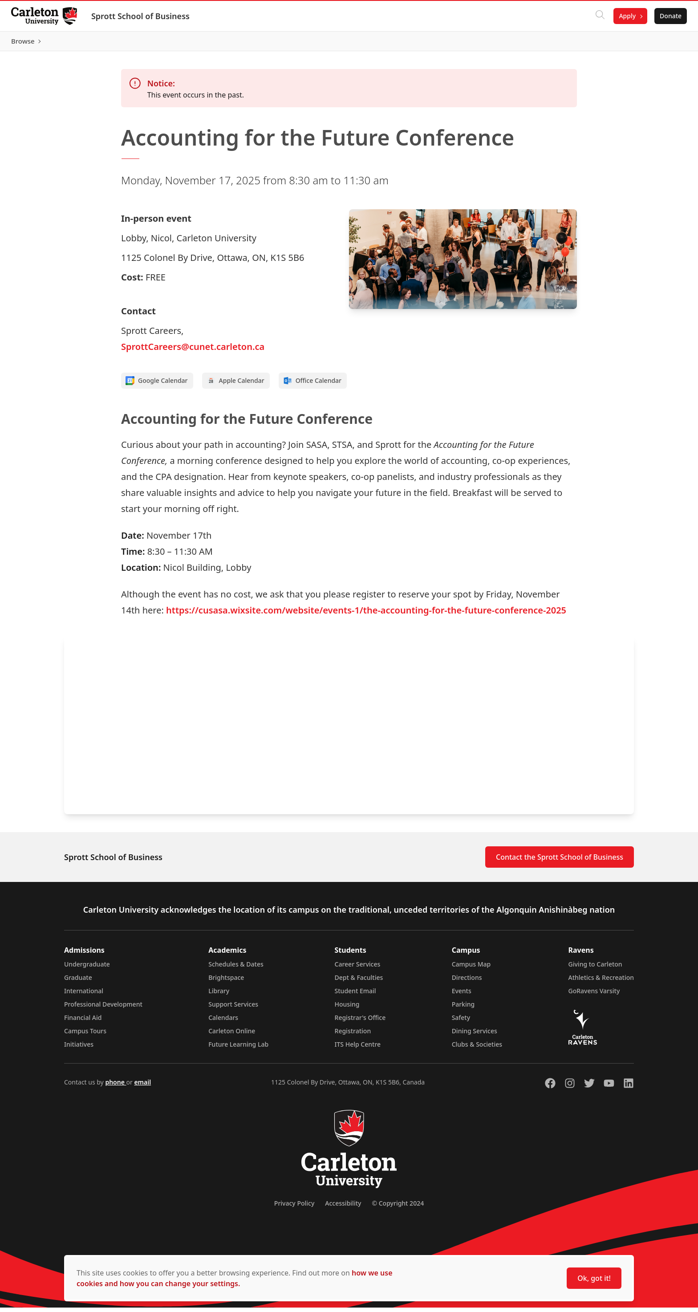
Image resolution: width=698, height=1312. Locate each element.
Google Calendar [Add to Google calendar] (157, 385)
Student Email (355, 995)
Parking (463, 1008)
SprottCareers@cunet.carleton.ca (192, 351)
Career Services (358, 968)
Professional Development (103, 1008)
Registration (353, 1035)
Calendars (223, 1022)
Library (218, 995)
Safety (461, 1022)
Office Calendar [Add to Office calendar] (312, 385)
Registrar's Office (360, 1022)
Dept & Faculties (359, 982)
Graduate (78, 982)
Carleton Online (231, 1035)
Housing (347, 1008)
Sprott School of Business (143, 16)
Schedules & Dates (236, 968)
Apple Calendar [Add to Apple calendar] (235, 385)
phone (115, 1086)
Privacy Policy (294, 1207)
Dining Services (474, 1035)
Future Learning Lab (238, 1048)
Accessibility (343, 1207)
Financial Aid (82, 1022)
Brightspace (226, 982)
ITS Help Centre (358, 1048)
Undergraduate (87, 968)
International (83, 995)
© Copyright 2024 (398, 1207)
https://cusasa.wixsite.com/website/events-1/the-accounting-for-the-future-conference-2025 (366, 615)
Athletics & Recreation (601, 982)
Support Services (233, 1008)
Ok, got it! (594, 1278)
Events (461, 995)
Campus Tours (85, 1035)
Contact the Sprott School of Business (559, 861)
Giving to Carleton (595, 968)
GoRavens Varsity (594, 995)
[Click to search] (596, 16)
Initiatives (78, 1048)
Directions (467, 982)
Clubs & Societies (477, 1048)
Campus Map (471, 968)
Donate (667, 16)
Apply (624, 16)
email (142, 1086)
